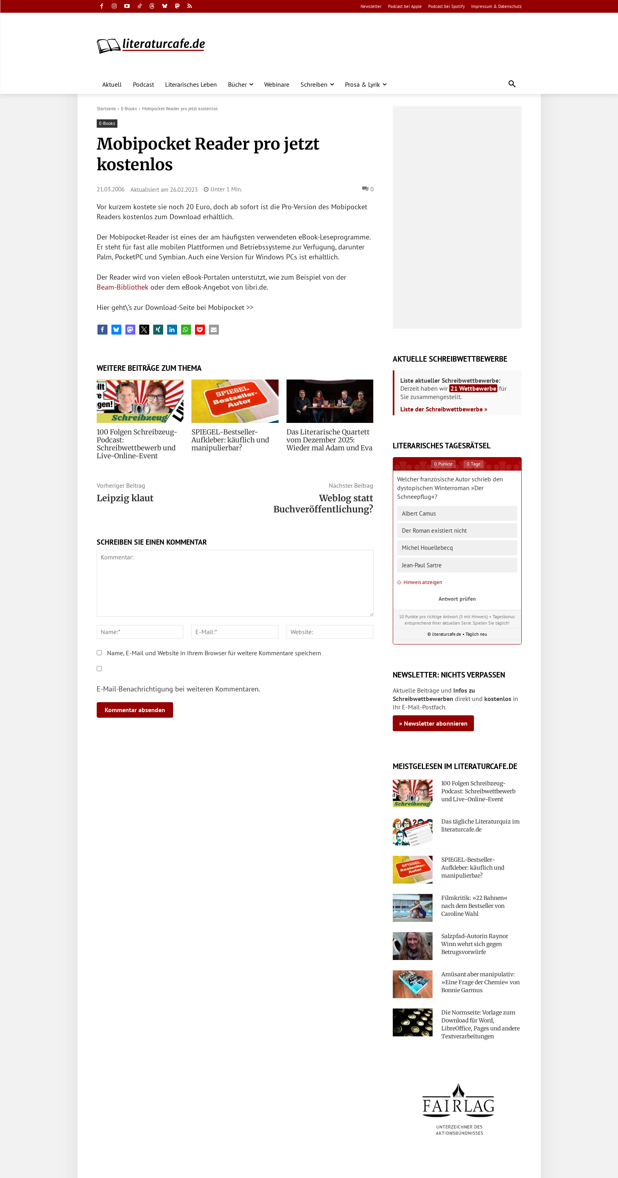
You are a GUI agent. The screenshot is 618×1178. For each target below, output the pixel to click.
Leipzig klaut (125, 490)
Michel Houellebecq (427, 547)
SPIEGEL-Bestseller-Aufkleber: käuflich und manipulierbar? (227, 440)
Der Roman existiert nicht (434, 530)
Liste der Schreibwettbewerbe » (443, 409)
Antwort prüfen (457, 598)
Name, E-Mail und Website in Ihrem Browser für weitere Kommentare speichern (214, 645)
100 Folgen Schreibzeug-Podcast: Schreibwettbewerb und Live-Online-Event (140, 440)
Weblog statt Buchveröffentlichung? (323, 496)
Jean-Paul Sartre (422, 565)
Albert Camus (419, 513)
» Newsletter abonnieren (433, 723)
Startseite (106, 108)
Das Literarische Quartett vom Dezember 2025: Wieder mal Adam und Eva (327, 440)
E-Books (129, 108)
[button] (512, 84)
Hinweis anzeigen (419, 582)
